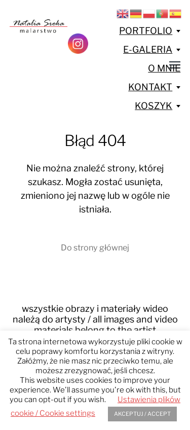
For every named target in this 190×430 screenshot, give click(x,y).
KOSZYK (153, 105)
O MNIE (164, 68)
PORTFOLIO (145, 30)
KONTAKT (150, 87)
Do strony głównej (95, 247)
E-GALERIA (147, 49)
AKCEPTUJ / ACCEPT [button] (142, 413)
